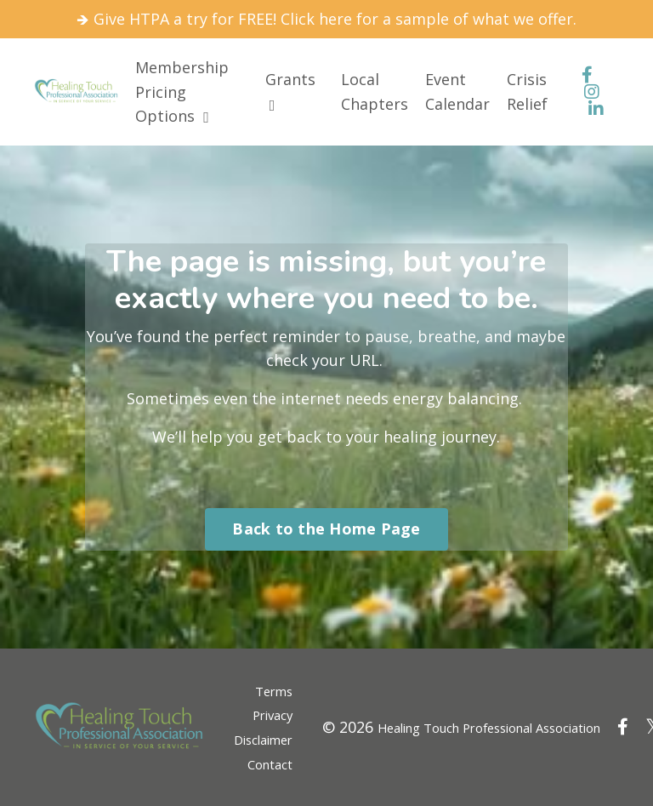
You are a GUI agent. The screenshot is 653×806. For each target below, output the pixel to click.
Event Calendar (457, 91)
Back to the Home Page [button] (326, 528)
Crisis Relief (527, 91)
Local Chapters (374, 91)
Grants (290, 91)
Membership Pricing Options (182, 92)
